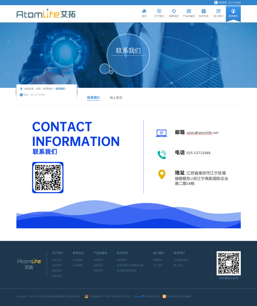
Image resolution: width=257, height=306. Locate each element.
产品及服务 (100, 252)
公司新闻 (77, 265)
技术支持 (122, 252)
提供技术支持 (147, 296)
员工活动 (158, 265)
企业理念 (57, 265)
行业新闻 (77, 260)
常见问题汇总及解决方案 (130, 265)
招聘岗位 (158, 260)
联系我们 (48, 88)
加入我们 (158, 252)
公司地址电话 (181, 260)
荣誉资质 (57, 276)
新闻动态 (78, 252)
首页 (38, 88)
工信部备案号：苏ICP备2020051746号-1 (108, 296)
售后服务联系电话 (126, 270)
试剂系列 (98, 265)
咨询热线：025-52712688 (227, 2)
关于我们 (57, 252)
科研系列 (98, 270)
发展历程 (57, 270)
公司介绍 (57, 260)
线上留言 (116, 97)
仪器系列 (98, 260)
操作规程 (122, 260)
